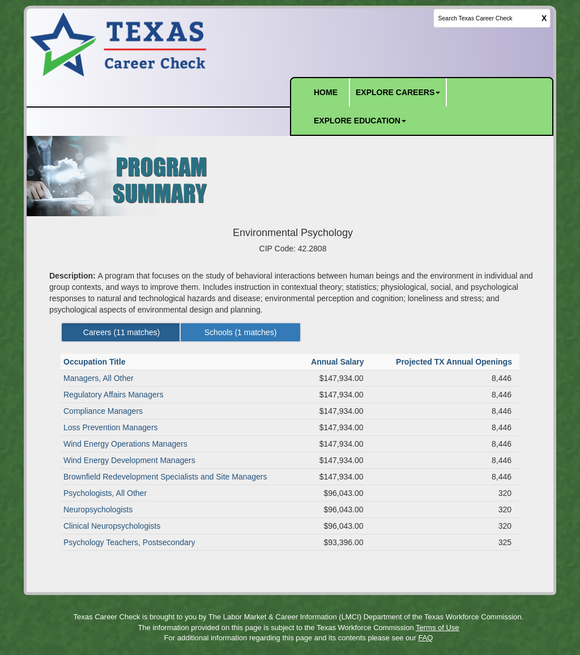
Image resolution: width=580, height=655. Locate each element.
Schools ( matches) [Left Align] (240, 332)
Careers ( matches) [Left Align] (121, 332)
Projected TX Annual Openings (455, 361)
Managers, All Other (98, 378)
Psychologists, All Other (105, 493)
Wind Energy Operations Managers (125, 443)
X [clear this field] (544, 18)
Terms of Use (437, 627)
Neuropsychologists (98, 509)
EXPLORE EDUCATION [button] (360, 120)
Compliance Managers (103, 411)
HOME (326, 92)
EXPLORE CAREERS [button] (398, 92)
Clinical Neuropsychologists (111, 525)
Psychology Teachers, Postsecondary (129, 542)
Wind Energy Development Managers (129, 460)
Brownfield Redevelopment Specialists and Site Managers (165, 476)
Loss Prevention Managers (110, 427)
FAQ (425, 637)
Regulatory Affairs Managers (113, 394)
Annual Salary (338, 361)
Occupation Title (95, 361)
